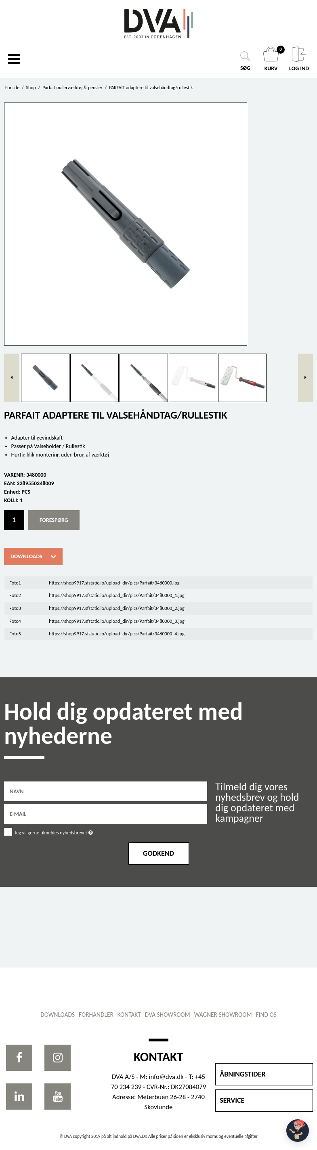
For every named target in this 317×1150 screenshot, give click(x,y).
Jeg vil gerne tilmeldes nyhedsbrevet (74, 831)
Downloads (26, 556)
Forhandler (96, 1014)
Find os (266, 1014)
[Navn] (105, 791)
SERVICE (232, 1100)
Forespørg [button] (54, 520)
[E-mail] (105, 813)
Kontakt (129, 1014)
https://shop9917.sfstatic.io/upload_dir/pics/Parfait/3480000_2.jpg (117, 608)
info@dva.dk (166, 1076)
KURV (272, 59)
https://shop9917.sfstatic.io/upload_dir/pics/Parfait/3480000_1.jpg (117, 595)
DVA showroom (167, 1014)
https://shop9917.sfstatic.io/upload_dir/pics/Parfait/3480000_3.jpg (117, 621)
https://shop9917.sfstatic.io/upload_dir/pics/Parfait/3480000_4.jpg (117, 634)
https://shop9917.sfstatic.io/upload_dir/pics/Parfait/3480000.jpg (114, 583)
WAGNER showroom (223, 1014)
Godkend (158, 853)
